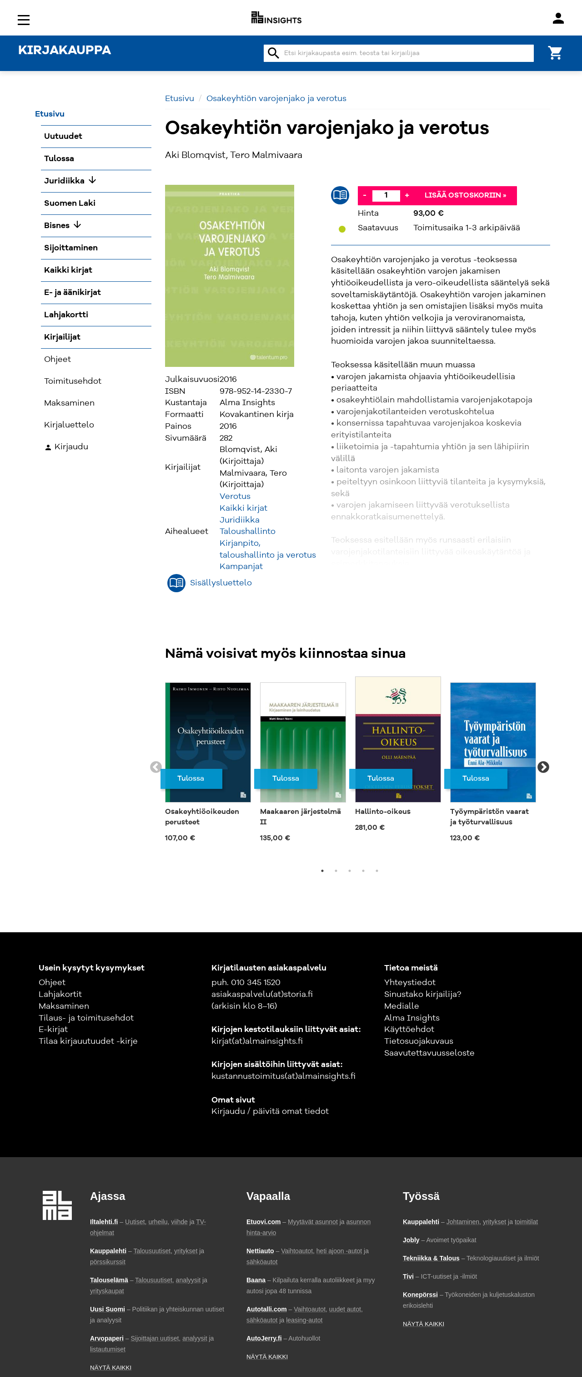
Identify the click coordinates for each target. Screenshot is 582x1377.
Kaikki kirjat (243, 508)
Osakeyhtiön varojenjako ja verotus (276, 99)
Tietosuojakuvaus (418, 1041)
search (273, 53)
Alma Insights (412, 1018)
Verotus (235, 497)
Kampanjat (241, 567)
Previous (156, 767)
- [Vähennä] (364, 195)
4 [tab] (363, 870)
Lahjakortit (60, 995)
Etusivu (179, 99)
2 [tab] (336, 870)
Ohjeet (52, 983)
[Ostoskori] (555, 52)
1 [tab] (322, 870)
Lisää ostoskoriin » (466, 195)
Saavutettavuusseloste (429, 1053)
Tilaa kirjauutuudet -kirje (88, 1041)
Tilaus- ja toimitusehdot (86, 1018)
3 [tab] (349, 870)
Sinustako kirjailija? (422, 995)
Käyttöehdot (409, 1030)
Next (543, 767)
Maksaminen (64, 1006)
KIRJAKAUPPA (64, 51)
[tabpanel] (208, 762)
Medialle (401, 1006)
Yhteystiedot (410, 983)
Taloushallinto (248, 532)
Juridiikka (240, 520)
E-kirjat (53, 1030)
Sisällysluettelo (221, 583)
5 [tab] (376, 870)
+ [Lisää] (407, 195)
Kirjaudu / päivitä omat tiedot (270, 1112)
